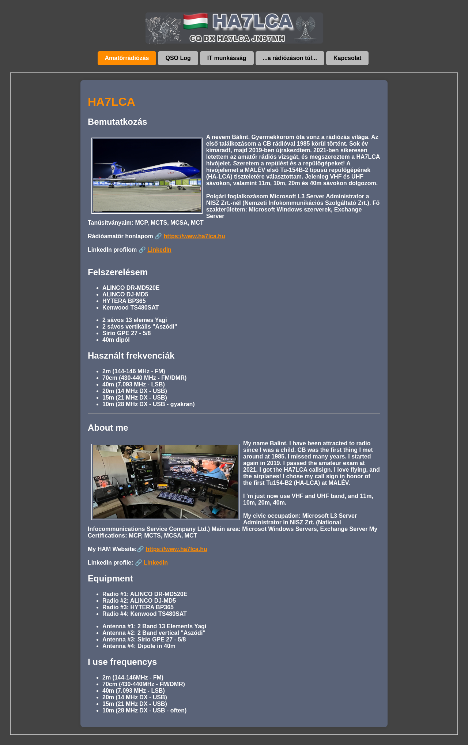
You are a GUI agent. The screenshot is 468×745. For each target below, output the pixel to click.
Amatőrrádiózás (127, 58)
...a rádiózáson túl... (290, 58)
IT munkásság (226, 58)
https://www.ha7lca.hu (194, 236)
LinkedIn (159, 250)
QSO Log (177, 58)
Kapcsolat (347, 58)
